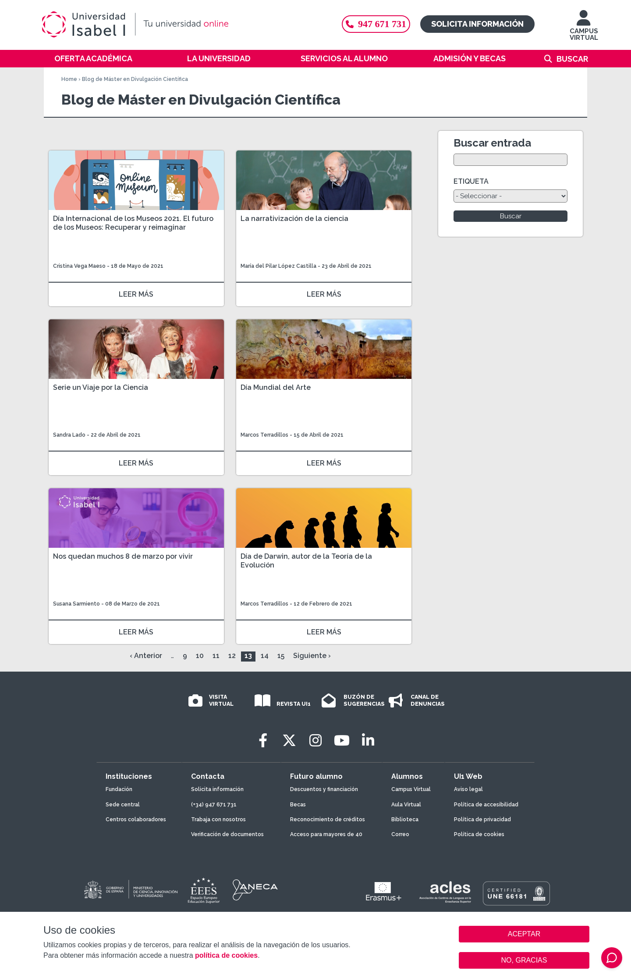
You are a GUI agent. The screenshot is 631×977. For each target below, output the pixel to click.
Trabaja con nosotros (218, 819)
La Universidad (219, 58)
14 (265, 655)
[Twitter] (289, 740)
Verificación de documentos (227, 834)
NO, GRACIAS (524, 960)
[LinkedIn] (368, 740)
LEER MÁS (136, 294)
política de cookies (226, 955)
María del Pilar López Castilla (278, 266)
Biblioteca (404, 819)
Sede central (123, 805)
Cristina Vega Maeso (79, 266)
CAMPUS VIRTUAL (584, 30)
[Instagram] (315, 740)
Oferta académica (93, 58)
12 (232, 655)
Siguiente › (312, 655)
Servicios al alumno (344, 58)
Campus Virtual (411, 789)
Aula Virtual (406, 805)
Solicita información (477, 23)
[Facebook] (263, 740)
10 (200, 655)
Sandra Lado (69, 435)
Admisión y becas (469, 58)
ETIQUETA (471, 181)
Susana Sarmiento (76, 604)
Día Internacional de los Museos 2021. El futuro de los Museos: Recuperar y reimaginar (133, 222)
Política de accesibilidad (486, 805)
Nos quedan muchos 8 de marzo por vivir (123, 556)
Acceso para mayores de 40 (326, 834)
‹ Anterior (146, 655)
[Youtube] (342, 740)
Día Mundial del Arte (276, 387)
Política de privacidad (482, 819)
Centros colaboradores (136, 819)
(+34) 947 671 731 (214, 805)
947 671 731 (376, 23)
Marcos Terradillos (265, 435)
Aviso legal (468, 789)
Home (69, 79)
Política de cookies (479, 834)
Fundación (119, 789)
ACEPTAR (524, 934)
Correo (400, 834)
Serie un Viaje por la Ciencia (100, 387)
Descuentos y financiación (324, 789)
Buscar (572, 58)
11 (216, 655)
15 (280, 655)
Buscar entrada (492, 143)
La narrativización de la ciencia (294, 218)
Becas (298, 805)
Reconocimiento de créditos (327, 819)
